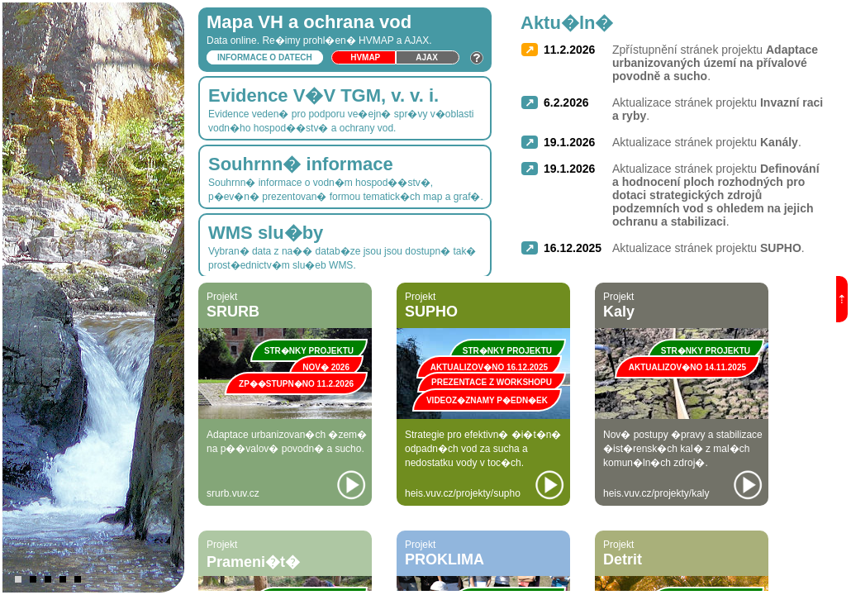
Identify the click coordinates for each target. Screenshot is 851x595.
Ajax (427, 57)
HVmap (365, 57)
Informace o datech (264, 57)
